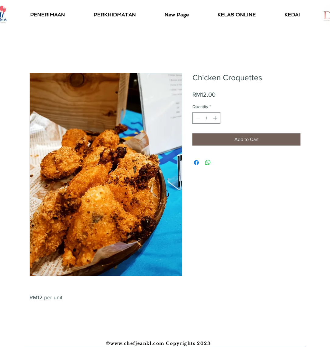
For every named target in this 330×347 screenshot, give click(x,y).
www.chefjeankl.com (137, 343)
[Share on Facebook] (196, 162)
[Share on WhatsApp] (208, 162)
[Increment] (215, 118)
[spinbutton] (206, 118)
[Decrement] (197, 118)
